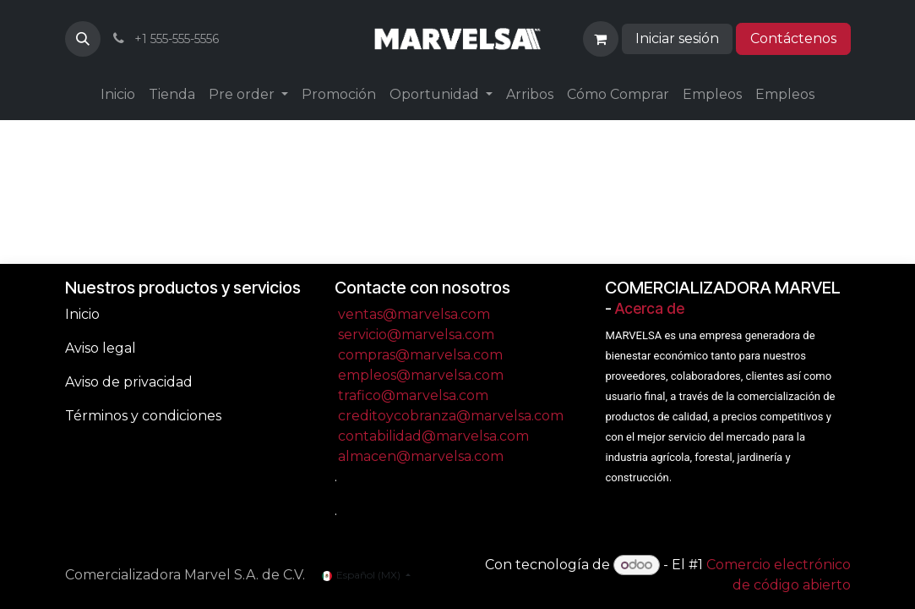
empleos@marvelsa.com (421, 375)
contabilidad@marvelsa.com (433, 436)
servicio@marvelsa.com (416, 334)
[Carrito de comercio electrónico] (600, 39)
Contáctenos (793, 38)
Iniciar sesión (677, 38)
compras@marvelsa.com (420, 355)
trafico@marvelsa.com (413, 395)
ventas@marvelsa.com (414, 314)
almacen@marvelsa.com (421, 456)
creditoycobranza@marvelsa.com (451, 416)
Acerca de (649, 308)
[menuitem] (118, 95)
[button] (83, 39)
